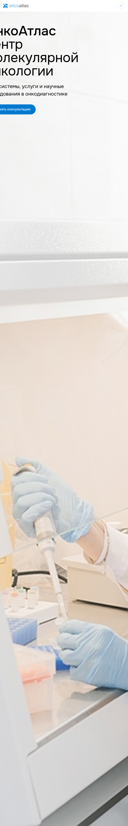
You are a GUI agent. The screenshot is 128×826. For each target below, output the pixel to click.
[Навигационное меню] (121, 5)
